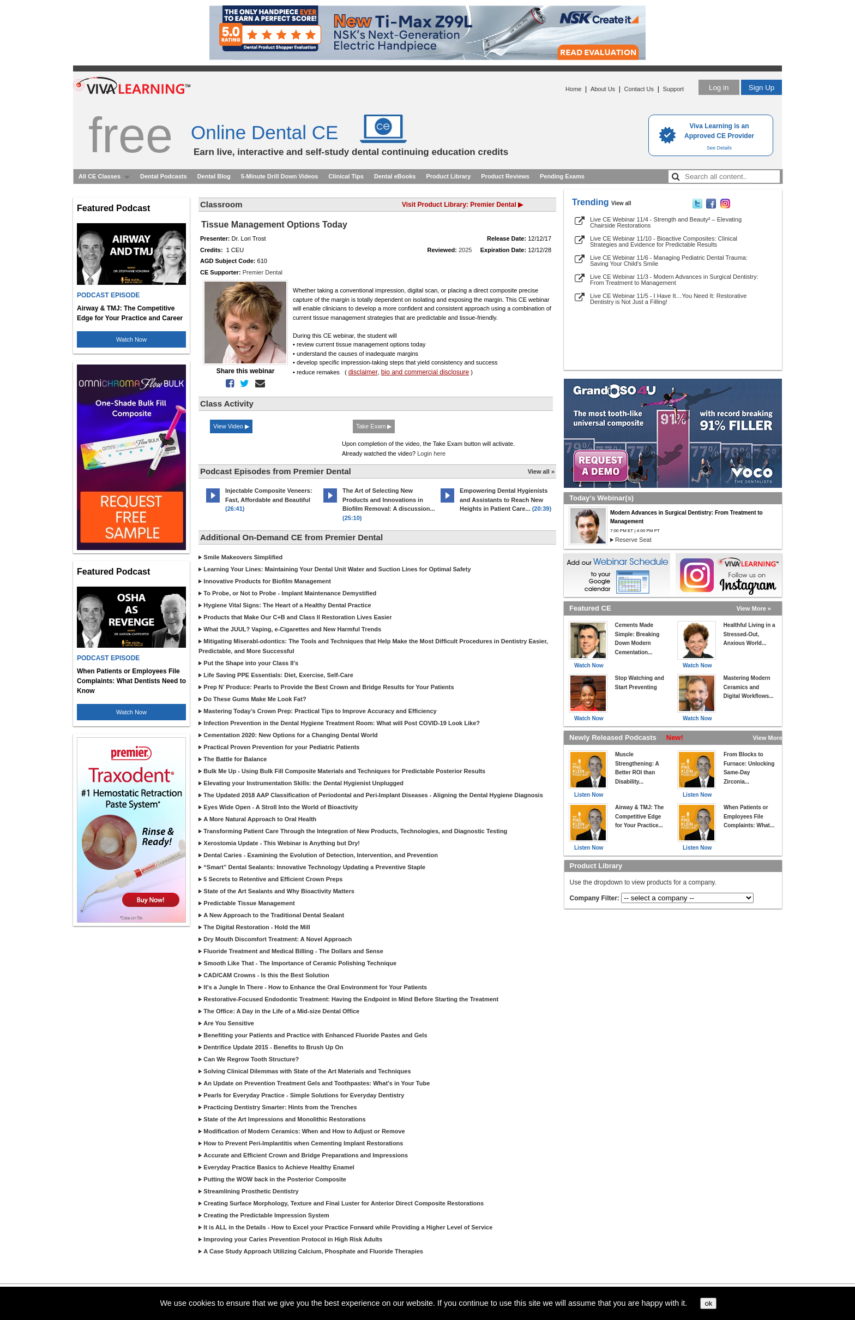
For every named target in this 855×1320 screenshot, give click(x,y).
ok (708, 1303)
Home (573, 89)
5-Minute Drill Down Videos (279, 176)
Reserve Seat (633, 539)
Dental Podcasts (163, 176)
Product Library (448, 176)
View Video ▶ (231, 426)
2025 (465, 250)
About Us (603, 89)
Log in (718, 87)
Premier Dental (262, 272)
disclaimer (363, 372)
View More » (754, 608)
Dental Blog (214, 176)
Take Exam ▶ (374, 426)
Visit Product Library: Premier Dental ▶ (462, 204)
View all (621, 203)
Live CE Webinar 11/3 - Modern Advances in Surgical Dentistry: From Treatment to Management (674, 279)
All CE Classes (100, 176)
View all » (541, 471)
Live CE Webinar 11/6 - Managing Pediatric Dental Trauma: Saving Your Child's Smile (669, 260)
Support (673, 89)
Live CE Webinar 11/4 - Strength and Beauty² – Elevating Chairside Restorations (666, 222)
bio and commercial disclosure (425, 372)
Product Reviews (505, 176)
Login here (431, 453)
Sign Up (761, 87)
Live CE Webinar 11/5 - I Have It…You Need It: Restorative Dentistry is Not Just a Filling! (668, 298)
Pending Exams (562, 176)
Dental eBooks (395, 176)
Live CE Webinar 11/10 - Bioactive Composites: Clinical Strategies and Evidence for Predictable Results (663, 241)
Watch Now (131, 339)
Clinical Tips (346, 176)
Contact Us (639, 89)
